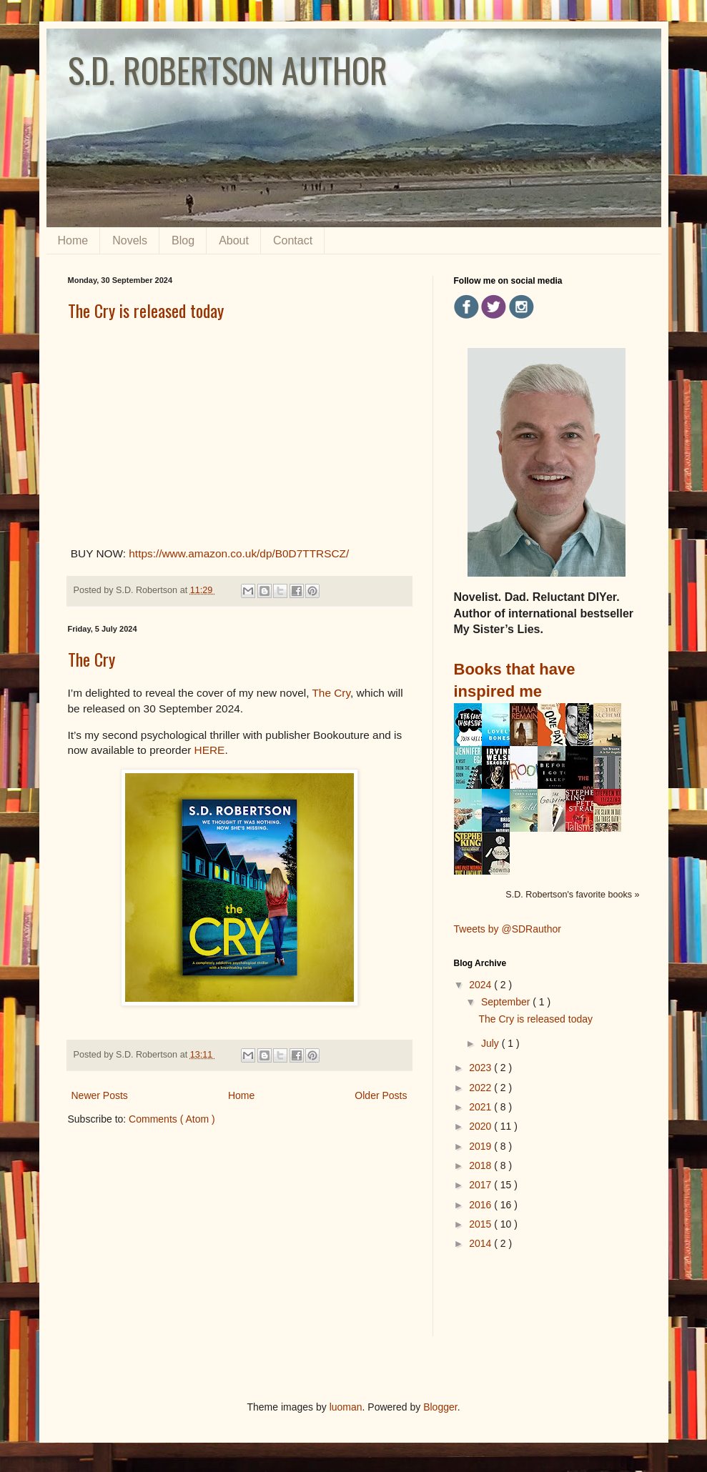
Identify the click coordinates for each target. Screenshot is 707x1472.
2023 (481, 1067)
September (507, 1002)
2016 (481, 1204)
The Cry (91, 659)
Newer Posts (99, 1095)
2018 (481, 1165)
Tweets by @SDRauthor (507, 929)
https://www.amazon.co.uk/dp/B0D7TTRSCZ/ (239, 553)
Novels (129, 240)
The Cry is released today (146, 310)
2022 (481, 1087)
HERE (209, 750)
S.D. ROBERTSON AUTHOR (227, 69)
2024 (481, 984)
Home (73, 240)
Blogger (440, 1407)
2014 (481, 1243)
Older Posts (381, 1095)
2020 (481, 1126)
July (491, 1043)
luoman (346, 1407)
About (234, 240)
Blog (183, 240)
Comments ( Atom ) (172, 1119)
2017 (481, 1184)
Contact (292, 240)
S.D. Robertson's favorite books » (572, 895)
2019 (481, 1146)
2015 (481, 1224)
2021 (481, 1107)
